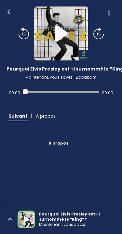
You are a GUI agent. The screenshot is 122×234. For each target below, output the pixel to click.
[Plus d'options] (108, 13)
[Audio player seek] (61, 91)
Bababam (86, 77)
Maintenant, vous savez (48, 77)
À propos (58, 143)
